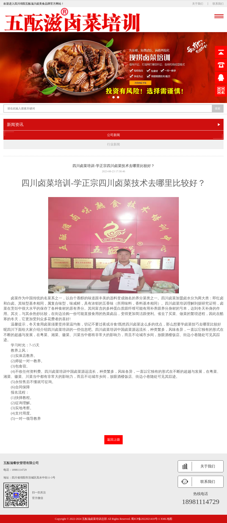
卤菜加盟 (176, 298)
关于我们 (197, 3)
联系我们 (218, 3)
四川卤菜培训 (46, 183)
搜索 (217, 108)
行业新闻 (113, 144)
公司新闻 (113, 135)
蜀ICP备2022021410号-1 (145, 518)
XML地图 (166, 518)
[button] (109, 97)
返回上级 (113, 439)
